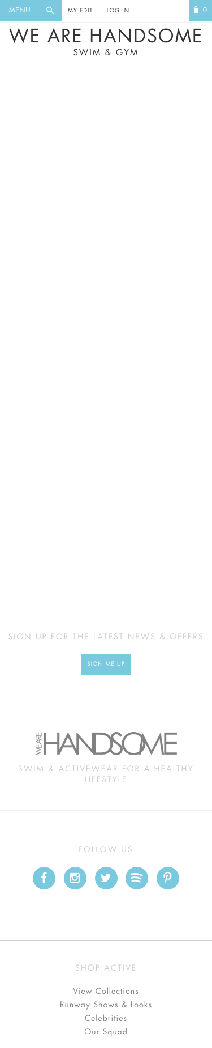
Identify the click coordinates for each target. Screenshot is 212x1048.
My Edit (80, 11)
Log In (118, 11)
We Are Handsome (106, 42)
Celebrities (106, 1019)
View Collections (106, 992)
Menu (20, 10)
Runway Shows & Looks (106, 1005)
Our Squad (105, 1032)
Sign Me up (106, 664)
